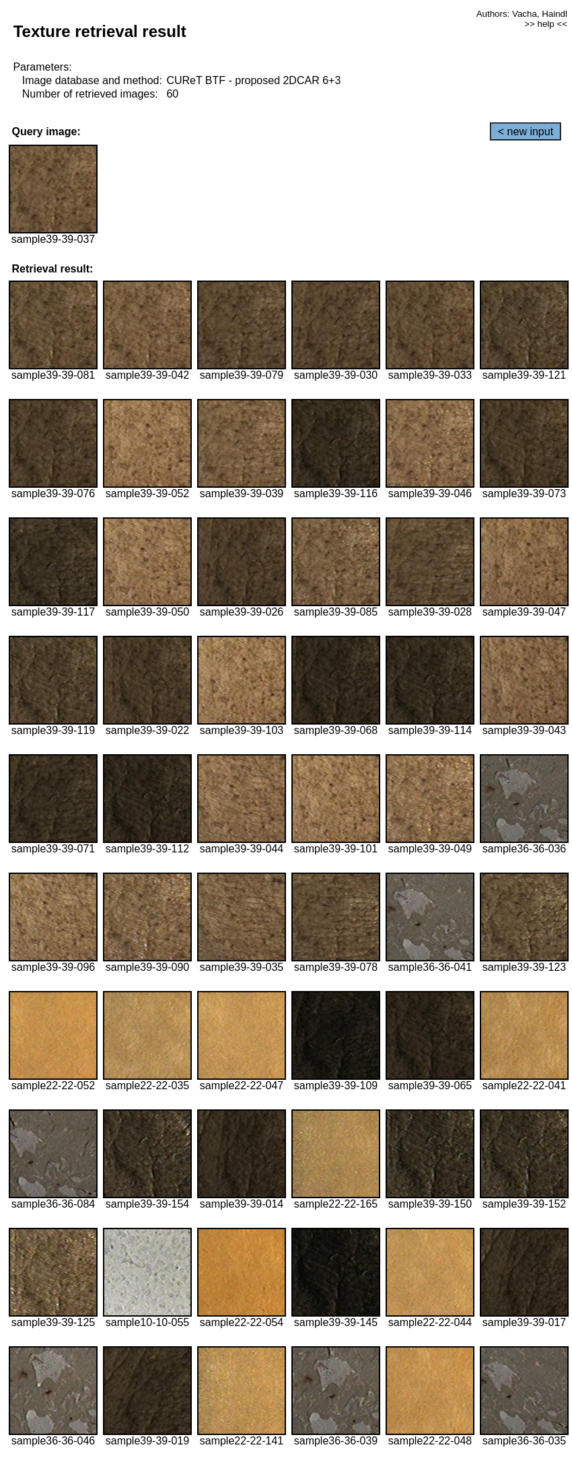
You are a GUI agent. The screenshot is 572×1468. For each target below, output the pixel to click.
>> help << (545, 24)
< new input (525, 131)
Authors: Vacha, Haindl (521, 14)
